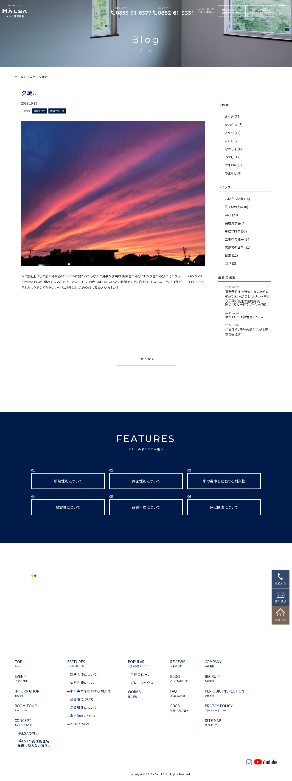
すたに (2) (231, 141)
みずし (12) (232, 157)
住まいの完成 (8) (236, 206)
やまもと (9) (232, 173)
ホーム (19, 77)
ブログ (31, 77)
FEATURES (145, 442)
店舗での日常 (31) (237, 247)
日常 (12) (231, 255)
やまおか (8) (233, 165)
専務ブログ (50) (235, 231)
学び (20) (231, 215)
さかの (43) (232, 133)
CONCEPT (23, 722)
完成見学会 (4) (235, 223)
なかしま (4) (233, 149)
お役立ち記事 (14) (237, 198)
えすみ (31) (232, 116)
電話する (280, 583)
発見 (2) (230, 263)
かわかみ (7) (233, 124)
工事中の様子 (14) (237, 239)
